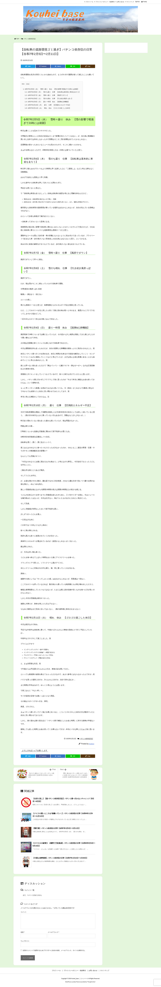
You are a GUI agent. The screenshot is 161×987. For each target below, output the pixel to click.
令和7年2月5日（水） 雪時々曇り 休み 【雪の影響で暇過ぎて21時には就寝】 (51, 89)
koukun (91, 744)
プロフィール (89, 2)
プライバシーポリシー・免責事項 (105, 2)
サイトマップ (130, 2)
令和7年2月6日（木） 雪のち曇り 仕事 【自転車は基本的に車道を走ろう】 (52, 92)
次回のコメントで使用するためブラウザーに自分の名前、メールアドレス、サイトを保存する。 (54, 950)
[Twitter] (28, 66)
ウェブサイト (25, 941)
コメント (24, 912)
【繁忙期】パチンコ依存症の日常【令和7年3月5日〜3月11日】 (56, 828)
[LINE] (73, 66)
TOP (17, 39)
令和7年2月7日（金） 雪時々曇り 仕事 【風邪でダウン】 (46, 95)
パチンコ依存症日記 (29, 39)
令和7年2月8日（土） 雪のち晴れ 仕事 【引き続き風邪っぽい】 (49, 98)
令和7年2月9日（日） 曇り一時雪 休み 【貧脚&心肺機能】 (47, 101)
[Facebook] (43, 66)
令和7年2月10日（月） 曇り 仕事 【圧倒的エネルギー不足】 (48, 105)
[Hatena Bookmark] (58, 66)
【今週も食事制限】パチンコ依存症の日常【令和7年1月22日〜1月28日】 (60, 858)
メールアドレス (53, 932)
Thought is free (91, 981)
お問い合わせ (120, 2)
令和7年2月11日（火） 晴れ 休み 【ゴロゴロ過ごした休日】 (48, 108)
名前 (23, 932)
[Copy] (88, 66)
